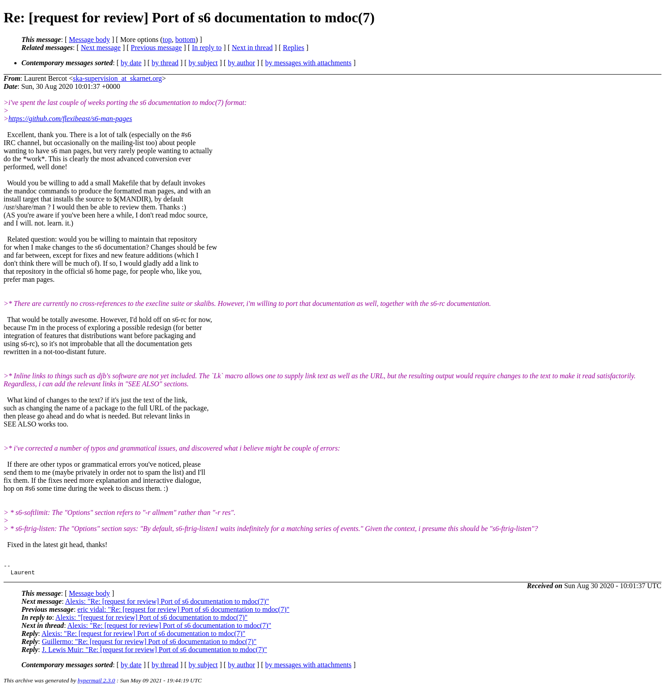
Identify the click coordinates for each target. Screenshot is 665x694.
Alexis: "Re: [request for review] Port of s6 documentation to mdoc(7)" (167, 604)
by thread (165, 63)
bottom (185, 39)
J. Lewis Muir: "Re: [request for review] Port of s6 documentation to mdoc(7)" (154, 652)
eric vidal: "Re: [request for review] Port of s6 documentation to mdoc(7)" (183, 612)
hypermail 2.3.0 (96, 683)
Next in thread (252, 47)
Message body (89, 39)
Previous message (156, 47)
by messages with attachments (308, 63)
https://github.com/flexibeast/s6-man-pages (70, 118)
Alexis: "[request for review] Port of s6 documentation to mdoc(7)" (151, 620)
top (167, 39)
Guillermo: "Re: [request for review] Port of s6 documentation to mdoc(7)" (149, 644)
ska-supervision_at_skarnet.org (117, 78)
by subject (202, 63)
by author (241, 63)
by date (131, 63)
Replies (293, 47)
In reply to (207, 47)
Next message (101, 47)
